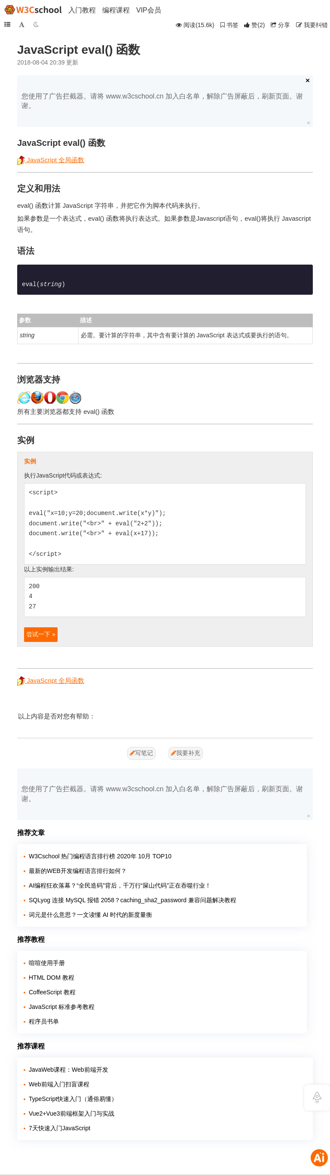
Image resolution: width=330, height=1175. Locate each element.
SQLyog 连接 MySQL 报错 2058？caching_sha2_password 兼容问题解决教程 (132, 900)
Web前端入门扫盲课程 (59, 1084)
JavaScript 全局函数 (50, 159)
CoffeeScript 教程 (52, 992)
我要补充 (185, 752)
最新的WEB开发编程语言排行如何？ (78, 870)
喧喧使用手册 (47, 962)
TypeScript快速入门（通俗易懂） (73, 1098)
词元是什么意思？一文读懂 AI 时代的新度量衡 (90, 914)
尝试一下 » (40, 634)
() (254, 25)
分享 (280, 25)
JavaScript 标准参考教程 (62, 1006)
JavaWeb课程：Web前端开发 (68, 1069)
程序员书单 (44, 1021)
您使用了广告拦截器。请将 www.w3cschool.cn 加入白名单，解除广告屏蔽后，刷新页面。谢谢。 (162, 101)
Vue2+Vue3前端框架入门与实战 (71, 1113)
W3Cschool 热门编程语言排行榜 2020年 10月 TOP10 (100, 856)
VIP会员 (148, 10)
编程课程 (116, 10)
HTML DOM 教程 (51, 977)
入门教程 (82, 10)
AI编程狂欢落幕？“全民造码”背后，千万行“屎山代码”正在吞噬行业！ (120, 885)
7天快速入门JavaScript (59, 1128)
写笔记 (141, 752)
